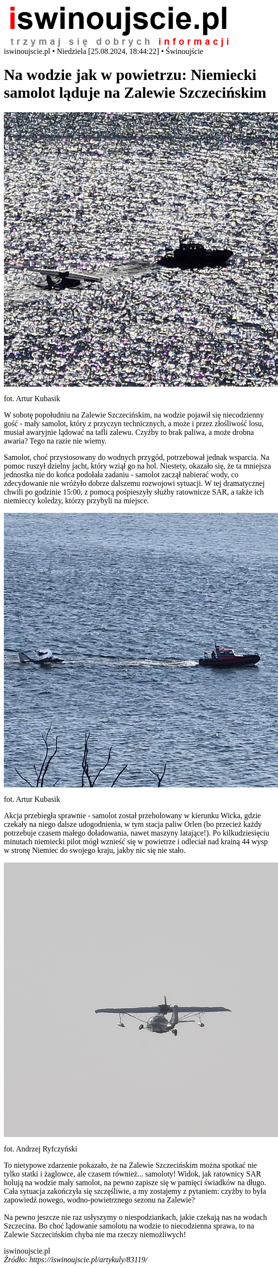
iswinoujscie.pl (27, 1251)
